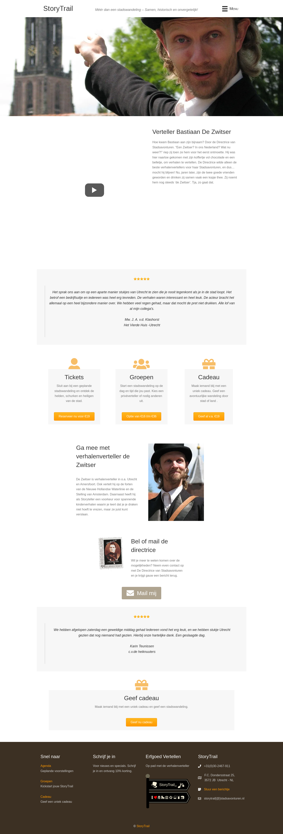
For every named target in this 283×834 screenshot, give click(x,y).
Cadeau (46, 796)
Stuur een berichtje (216, 789)
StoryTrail (143, 826)
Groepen (46, 781)
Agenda (46, 765)
